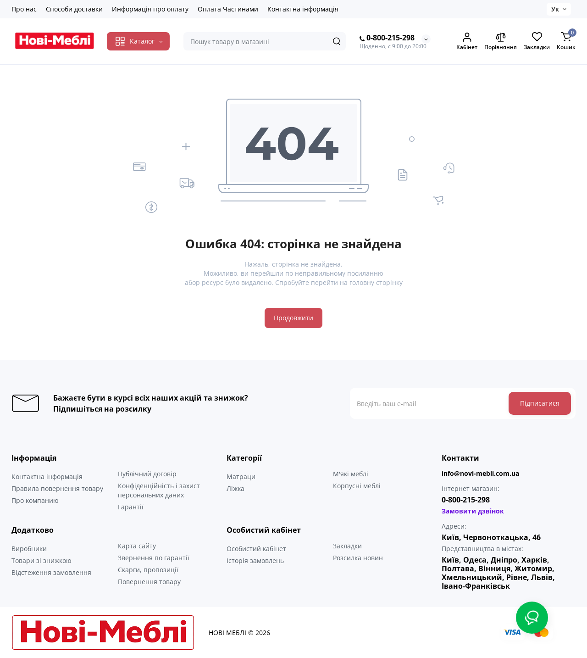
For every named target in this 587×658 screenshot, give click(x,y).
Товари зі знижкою (41, 560)
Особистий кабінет (256, 548)
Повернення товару (149, 581)
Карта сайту (137, 545)
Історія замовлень (255, 560)
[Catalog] (138, 41)
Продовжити (293, 317)
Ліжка (235, 488)
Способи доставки (74, 9)
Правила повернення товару (57, 488)
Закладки (347, 545)
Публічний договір (147, 473)
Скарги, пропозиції (148, 569)
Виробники (29, 548)
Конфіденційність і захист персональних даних (159, 490)
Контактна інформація (302, 9)
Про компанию (35, 500)
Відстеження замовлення (51, 572)
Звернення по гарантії (153, 557)
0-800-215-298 (387, 38)
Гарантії (131, 506)
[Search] (336, 41)
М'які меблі (350, 473)
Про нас (24, 9)
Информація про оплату (150, 9)
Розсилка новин (358, 557)
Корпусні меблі (357, 485)
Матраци (241, 476)
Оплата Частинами (228, 9)
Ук (555, 9)
